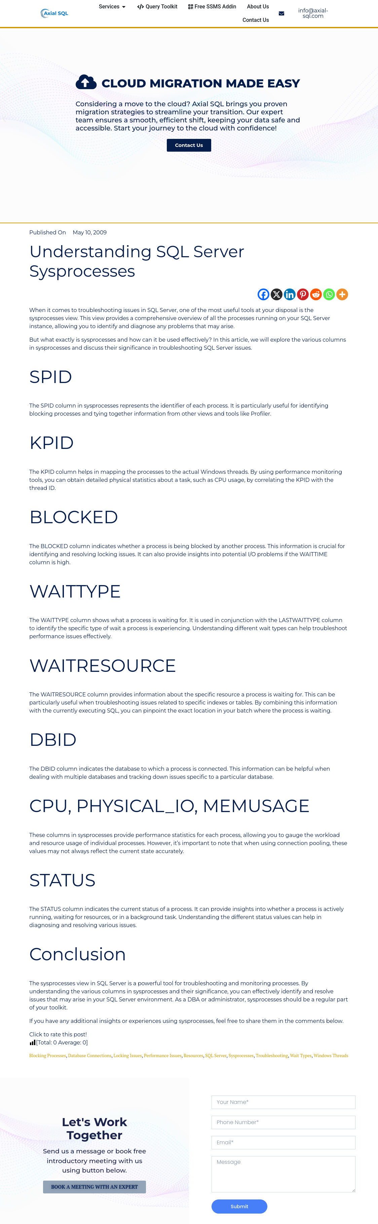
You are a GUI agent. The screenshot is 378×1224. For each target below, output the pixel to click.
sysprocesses (241, 1056)
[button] (4, 118)
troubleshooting (272, 1056)
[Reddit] (316, 294)
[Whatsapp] (329, 294)
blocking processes (47, 1056)
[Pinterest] (303, 294)
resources (193, 1056)
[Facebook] (263, 294)
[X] (276, 294)
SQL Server (215, 1056)
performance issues (163, 1056)
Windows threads (331, 1056)
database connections (90, 1056)
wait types (300, 1056)
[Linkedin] (290, 294)
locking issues (128, 1056)
